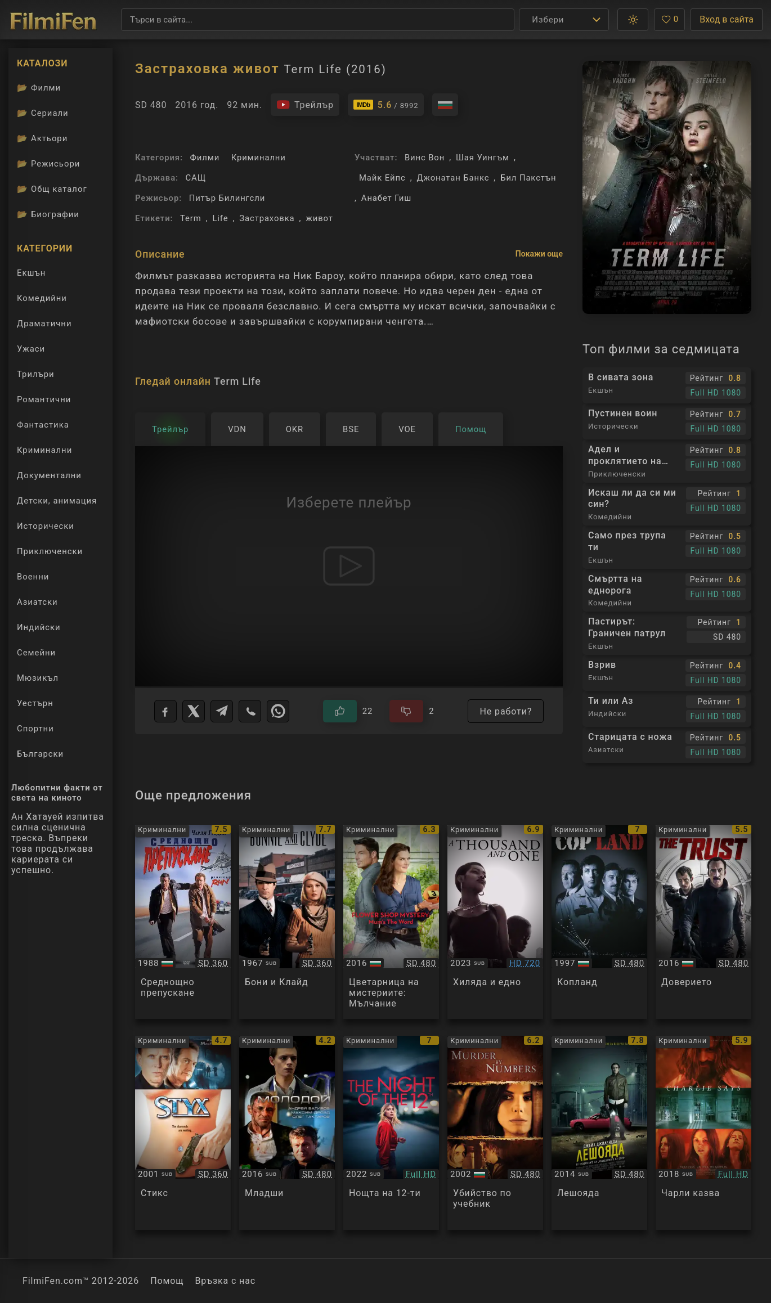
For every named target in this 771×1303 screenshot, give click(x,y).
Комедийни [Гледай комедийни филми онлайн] (42, 298)
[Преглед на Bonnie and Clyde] (287, 922)
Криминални (258, 157)
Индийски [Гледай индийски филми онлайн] (39, 627)
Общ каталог (52, 189)
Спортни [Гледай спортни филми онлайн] (35, 729)
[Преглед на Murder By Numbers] (495, 1133)
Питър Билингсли (227, 198)
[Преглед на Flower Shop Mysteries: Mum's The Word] (391, 922)
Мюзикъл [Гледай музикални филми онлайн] (38, 678)
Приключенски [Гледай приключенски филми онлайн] (50, 551)
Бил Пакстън (528, 178)
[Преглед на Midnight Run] (183, 922)
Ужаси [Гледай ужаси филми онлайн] (31, 349)
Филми (204, 157)
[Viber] (250, 711)
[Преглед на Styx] (183, 1133)
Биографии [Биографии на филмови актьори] (48, 214)
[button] (632, 19)
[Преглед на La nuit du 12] (391, 1133)
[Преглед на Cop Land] (599, 922)
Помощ (166, 1280)
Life (220, 218)
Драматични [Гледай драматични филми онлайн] (44, 323)
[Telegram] (221, 711)
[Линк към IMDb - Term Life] (386, 104)
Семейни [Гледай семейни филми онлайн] (36, 653)
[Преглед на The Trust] (703, 922)
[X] (193, 711)
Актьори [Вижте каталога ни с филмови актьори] (42, 138)
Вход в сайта (727, 19)
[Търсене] (317, 19)
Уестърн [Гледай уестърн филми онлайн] (35, 703)
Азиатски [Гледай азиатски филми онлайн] (37, 602)
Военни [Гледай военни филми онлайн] (33, 577)
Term (190, 218)
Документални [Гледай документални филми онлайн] (49, 475)
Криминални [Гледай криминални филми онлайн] (44, 450)
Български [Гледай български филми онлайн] (40, 754)
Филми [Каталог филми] (39, 88)
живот (319, 218)
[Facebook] (165, 711)
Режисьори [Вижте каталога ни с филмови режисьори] (48, 164)
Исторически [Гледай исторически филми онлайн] (45, 526)
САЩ (196, 178)
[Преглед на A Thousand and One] (495, 922)
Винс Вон (425, 157)
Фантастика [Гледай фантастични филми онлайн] (43, 425)
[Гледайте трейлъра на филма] (305, 104)
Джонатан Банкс (452, 178)
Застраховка (266, 218)
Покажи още (539, 253)
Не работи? (505, 711)
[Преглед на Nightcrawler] (599, 1133)
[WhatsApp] (278, 711)
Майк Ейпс (382, 178)
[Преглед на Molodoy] (287, 1133)
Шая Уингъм (482, 157)
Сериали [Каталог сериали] (43, 113)
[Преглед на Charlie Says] (703, 1133)
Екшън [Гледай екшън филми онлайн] (31, 273)
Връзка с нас (225, 1280)
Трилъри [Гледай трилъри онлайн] (35, 376)
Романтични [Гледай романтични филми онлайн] (44, 399)
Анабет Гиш (386, 198)
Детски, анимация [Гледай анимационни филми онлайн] (57, 501)
